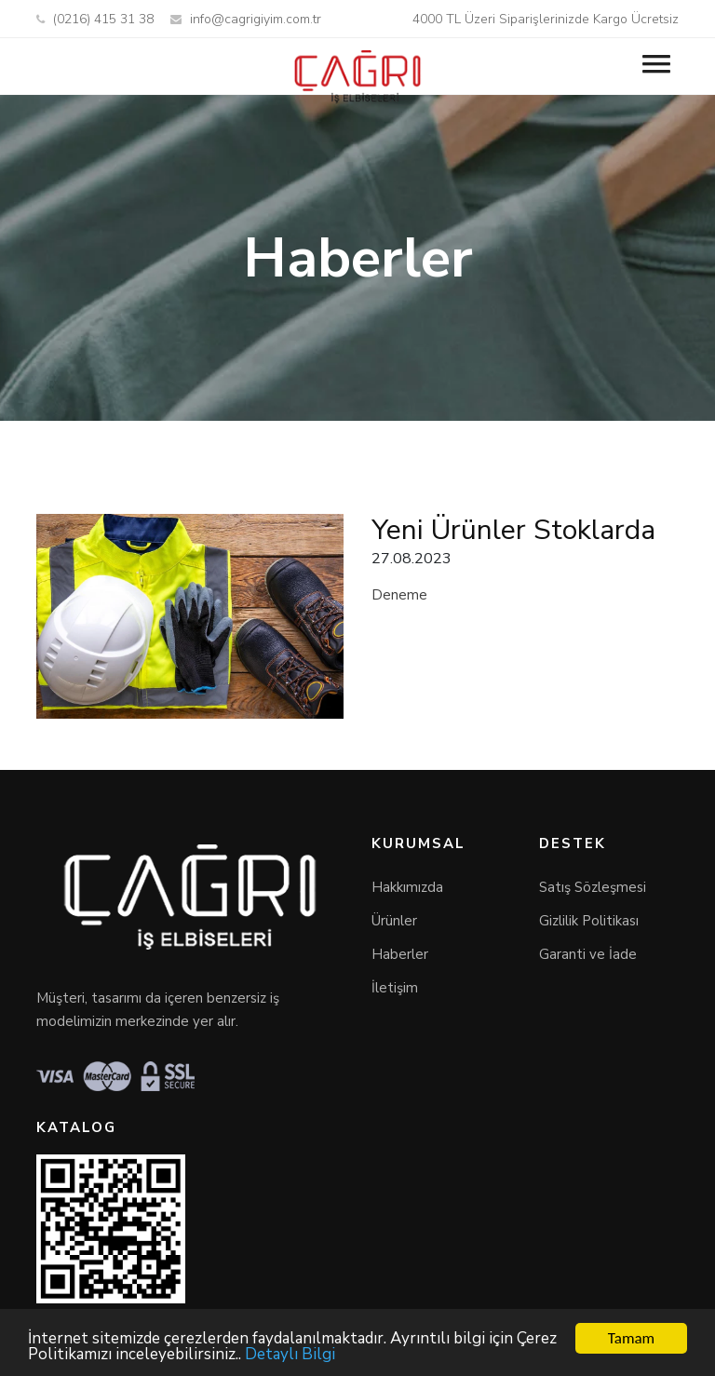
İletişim (394, 987)
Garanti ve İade (588, 954)
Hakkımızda (407, 887)
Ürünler (394, 920)
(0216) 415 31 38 (95, 19)
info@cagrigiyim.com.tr (245, 19)
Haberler (399, 954)
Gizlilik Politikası (589, 920)
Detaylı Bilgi (290, 1355)
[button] (655, 60)
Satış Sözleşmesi (592, 887)
